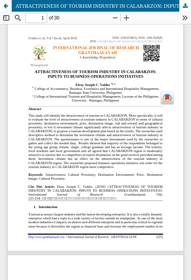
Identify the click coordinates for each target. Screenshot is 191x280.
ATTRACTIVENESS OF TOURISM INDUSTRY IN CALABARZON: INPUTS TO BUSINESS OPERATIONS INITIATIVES (103, 5)
